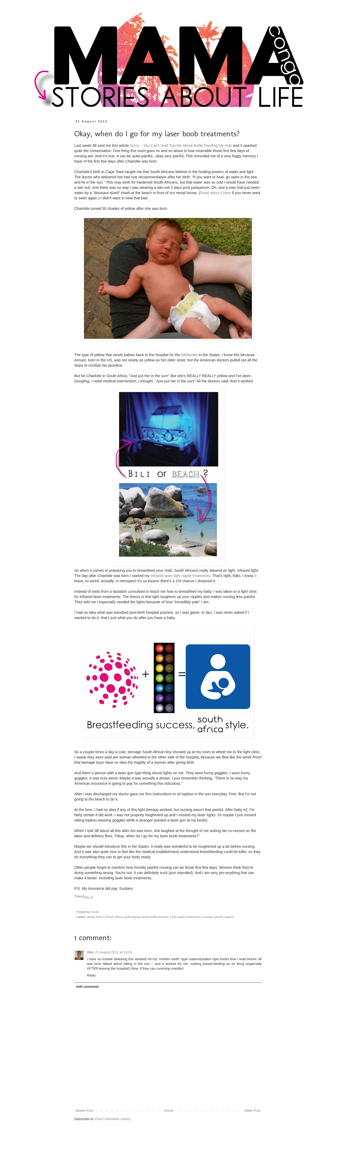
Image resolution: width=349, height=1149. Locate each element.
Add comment (87, 987)
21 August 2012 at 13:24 (113, 952)
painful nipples (224, 916)
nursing (207, 916)
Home (168, 1110)
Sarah (95, 911)
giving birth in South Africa (105, 916)
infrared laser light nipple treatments (180, 576)
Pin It (88, 898)
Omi (90, 952)
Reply (91, 975)
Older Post (252, 1110)
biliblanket (189, 355)
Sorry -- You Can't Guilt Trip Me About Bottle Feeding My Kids (181, 145)
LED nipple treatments (185, 916)
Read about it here (215, 193)
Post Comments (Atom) (113, 1119)
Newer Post (84, 1110)
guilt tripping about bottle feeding (146, 916)
